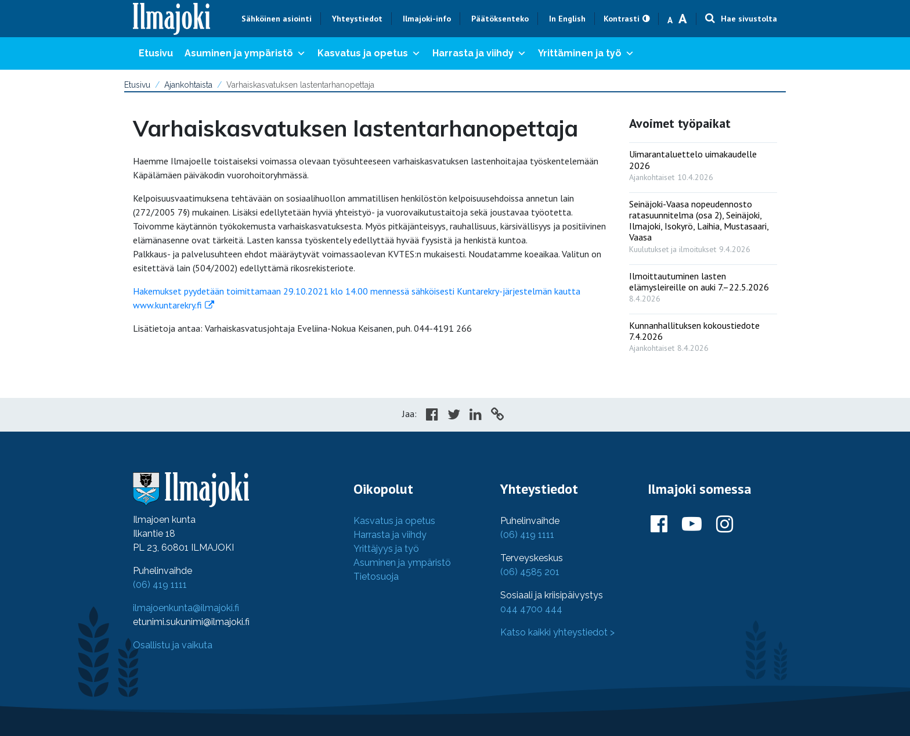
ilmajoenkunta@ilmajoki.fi (186, 607)
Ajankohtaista (188, 84)
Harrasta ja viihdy (479, 53)
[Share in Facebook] (432, 416)
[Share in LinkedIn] (476, 416)
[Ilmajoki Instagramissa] (724, 524)
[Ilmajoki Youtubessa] (692, 524)
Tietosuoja (376, 576)
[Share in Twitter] (453, 416)
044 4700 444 (531, 609)
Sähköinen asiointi (276, 18)
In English (567, 18)
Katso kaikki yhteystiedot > (557, 632)
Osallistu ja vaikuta (172, 645)
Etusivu (156, 53)
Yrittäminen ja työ (586, 53)
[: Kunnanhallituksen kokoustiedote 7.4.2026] (703, 334)
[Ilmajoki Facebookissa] (659, 524)
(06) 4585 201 (529, 571)
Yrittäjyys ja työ (386, 548)
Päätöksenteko (500, 18)
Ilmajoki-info (427, 18)
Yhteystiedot (357, 18)
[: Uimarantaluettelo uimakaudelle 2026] (703, 162)
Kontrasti (622, 18)
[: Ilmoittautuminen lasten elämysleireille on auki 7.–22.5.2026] (703, 284)
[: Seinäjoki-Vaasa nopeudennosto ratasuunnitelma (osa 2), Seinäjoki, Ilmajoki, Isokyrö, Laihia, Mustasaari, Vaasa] (703, 224)
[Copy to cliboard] (497, 416)
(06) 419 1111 (160, 584)
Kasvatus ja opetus (369, 53)
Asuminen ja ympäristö (245, 53)
